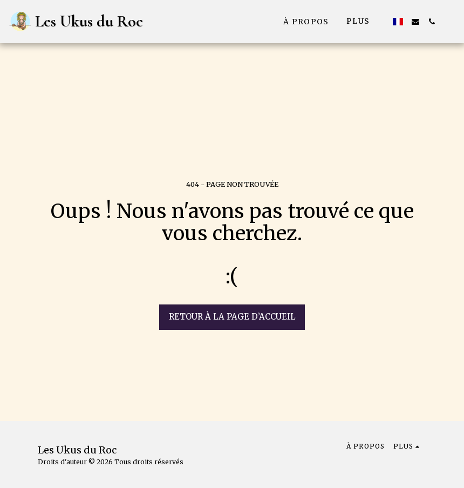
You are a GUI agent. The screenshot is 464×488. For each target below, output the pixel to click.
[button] (415, 21)
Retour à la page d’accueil (232, 316)
